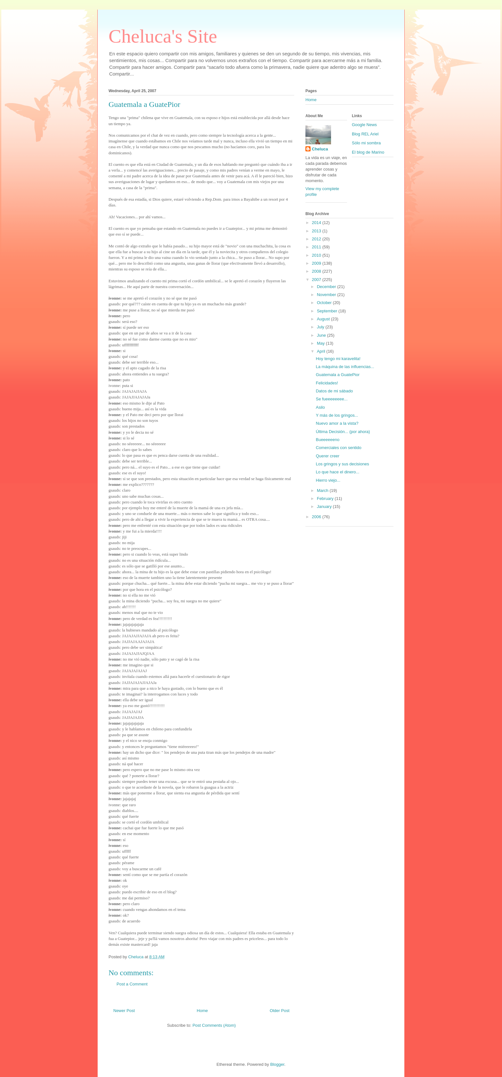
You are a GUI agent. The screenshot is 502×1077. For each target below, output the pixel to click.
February (326, 498)
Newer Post (124, 1010)
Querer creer (327, 456)
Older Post (279, 1010)
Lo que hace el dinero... (337, 472)
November (327, 294)
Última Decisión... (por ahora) (343, 431)
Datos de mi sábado (334, 391)
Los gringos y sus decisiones (342, 464)
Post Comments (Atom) (214, 1025)
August (324, 319)
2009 (317, 263)
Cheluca (320, 149)
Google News (364, 124)
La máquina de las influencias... (345, 366)
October (325, 302)
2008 (317, 271)
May (321, 343)
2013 (317, 231)
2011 (317, 247)
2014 (317, 222)
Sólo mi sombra (366, 143)
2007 (317, 279)
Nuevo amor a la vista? (337, 423)
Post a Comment (132, 984)
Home (202, 1010)
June (322, 335)
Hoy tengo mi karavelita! (338, 358)
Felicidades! (327, 383)
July (321, 327)
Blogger (277, 1064)
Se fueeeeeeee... (331, 399)
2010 (317, 255)
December (327, 286)
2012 (317, 239)
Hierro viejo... (328, 480)
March (323, 490)
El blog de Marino (368, 152)
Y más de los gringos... (337, 415)
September (327, 311)
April (322, 351)
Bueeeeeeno (327, 439)
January (325, 506)
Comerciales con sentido (338, 447)
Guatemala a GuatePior (338, 374)
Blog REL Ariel (365, 134)
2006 (317, 516)
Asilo (320, 407)
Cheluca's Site (163, 36)
